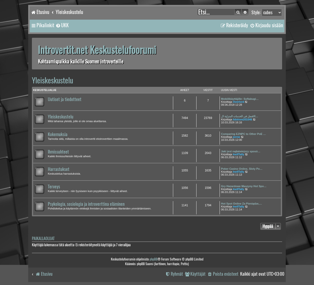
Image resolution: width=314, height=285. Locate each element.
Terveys (54, 187)
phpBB (153, 259)
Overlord (238, 101)
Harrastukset (58, 169)
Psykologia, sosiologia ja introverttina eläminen (86, 204)
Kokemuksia (57, 134)
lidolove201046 (242, 119)
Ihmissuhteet (58, 152)
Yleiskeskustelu (52, 80)
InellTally (238, 154)
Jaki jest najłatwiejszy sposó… (240, 151)
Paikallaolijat (43, 238)
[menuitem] (62, 25)
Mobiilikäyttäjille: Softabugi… (240, 98)
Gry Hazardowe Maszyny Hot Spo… (243, 186)
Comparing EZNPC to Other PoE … (243, 133)
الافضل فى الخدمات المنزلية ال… (239, 116)
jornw (236, 136)
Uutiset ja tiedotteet (64, 99)
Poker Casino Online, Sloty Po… (241, 168)
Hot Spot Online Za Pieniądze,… (241, 203)
